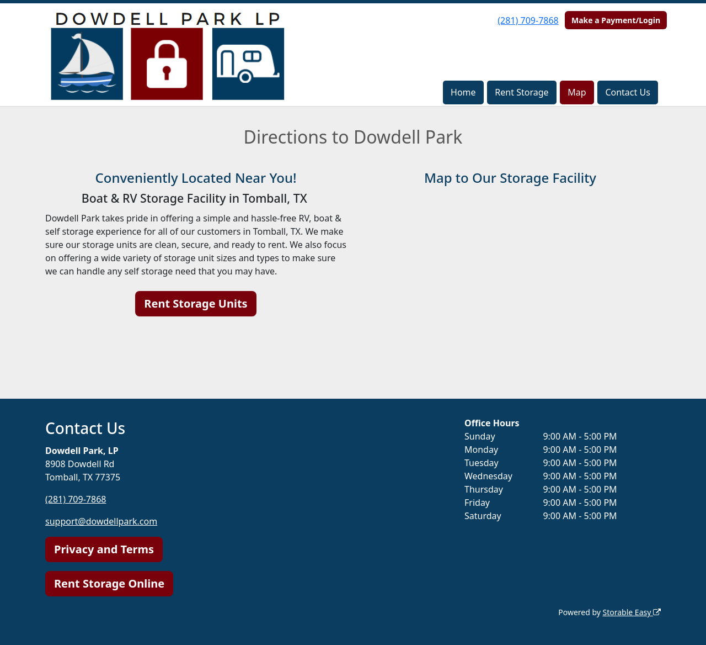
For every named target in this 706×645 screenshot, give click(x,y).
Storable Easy (632, 612)
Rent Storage (521, 92)
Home (463, 92)
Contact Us (627, 92)
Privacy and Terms (104, 549)
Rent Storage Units (195, 303)
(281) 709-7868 (528, 20)
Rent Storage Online (109, 583)
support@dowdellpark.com (101, 521)
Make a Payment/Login (615, 20)
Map (577, 92)
